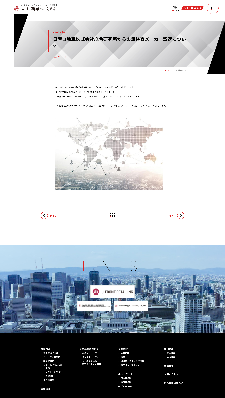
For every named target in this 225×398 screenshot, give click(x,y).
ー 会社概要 (123, 353)
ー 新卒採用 (169, 353)
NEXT (176, 215)
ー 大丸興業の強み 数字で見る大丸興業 (90, 362)
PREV (48, 215)
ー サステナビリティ (89, 357)
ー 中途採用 (169, 357)
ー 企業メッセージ (88, 353)
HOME (167, 70)
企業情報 (123, 349)
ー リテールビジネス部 (51, 365)
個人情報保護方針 (173, 382)
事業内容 (45, 349)
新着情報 (179, 70)
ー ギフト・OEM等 (52, 372)
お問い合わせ (171, 374)
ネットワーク (125, 374)
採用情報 (169, 349)
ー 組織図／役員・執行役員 (131, 361)
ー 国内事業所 (124, 378)
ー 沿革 (121, 357)
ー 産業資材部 (47, 361)
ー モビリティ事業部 (50, 357)
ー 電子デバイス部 (49, 353)
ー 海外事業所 (124, 382)
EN (177, 10)
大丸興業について (89, 349)
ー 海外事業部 (47, 380)
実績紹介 (45, 389)
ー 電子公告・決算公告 (129, 365)
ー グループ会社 (125, 386)
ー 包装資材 (48, 376)
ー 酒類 (46, 368)
